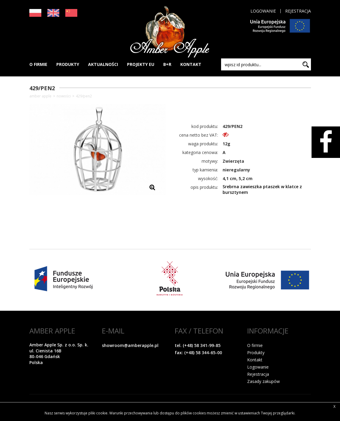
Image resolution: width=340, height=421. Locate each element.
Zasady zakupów (263, 381)
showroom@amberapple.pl (130, 345)
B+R (167, 64)
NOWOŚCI (64, 96)
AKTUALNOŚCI (103, 64)
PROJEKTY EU (140, 64)
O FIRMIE (38, 64)
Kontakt (254, 360)
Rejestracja (298, 11)
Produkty (256, 352)
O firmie (255, 345)
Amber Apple (40, 96)
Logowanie (263, 11)
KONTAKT (190, 64)
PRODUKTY (67, 64)
